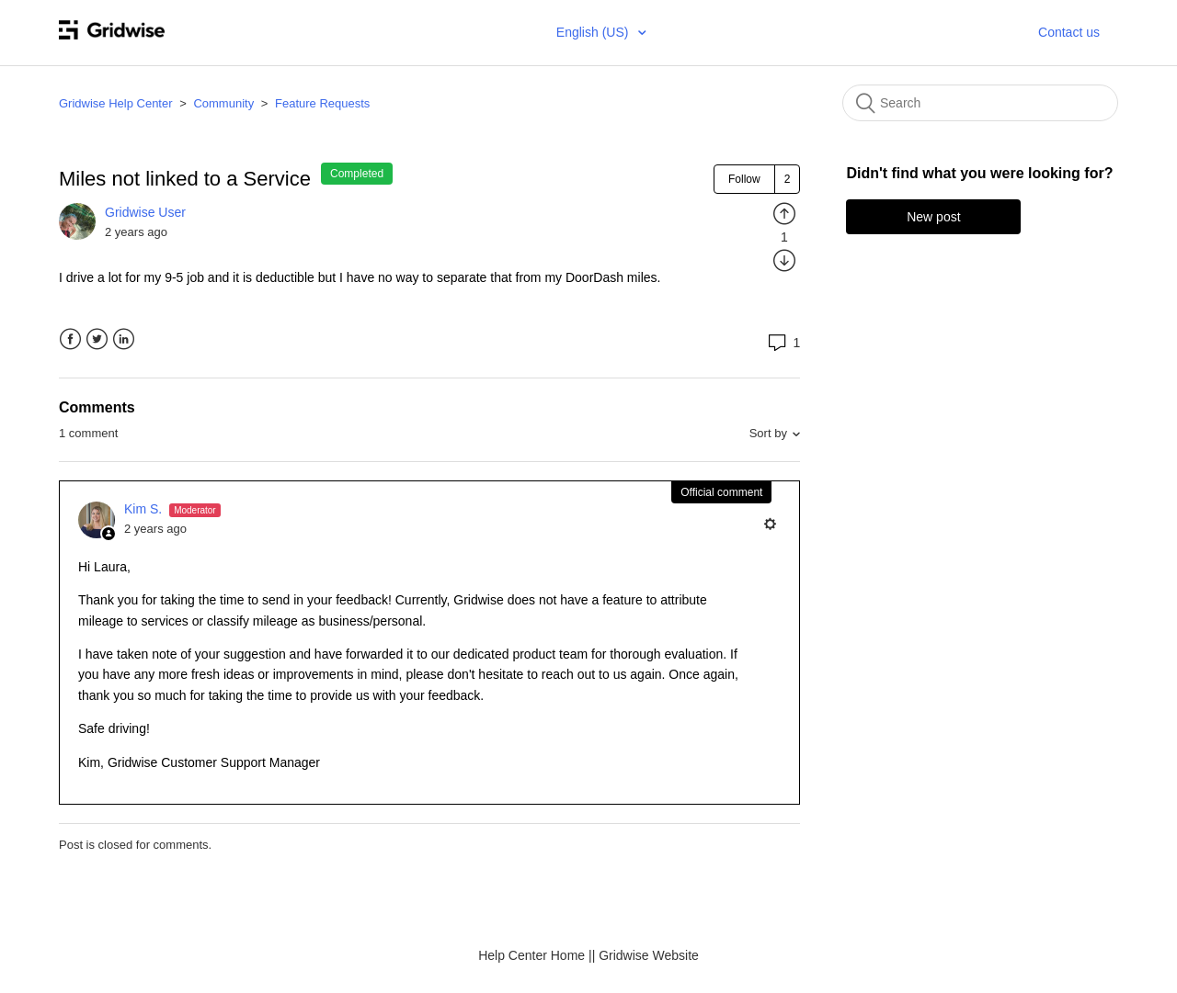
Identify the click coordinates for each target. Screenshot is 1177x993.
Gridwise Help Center (116, 103)
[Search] (980, 103)
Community (223, 103)
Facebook (70, 339)
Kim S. (145, 509)
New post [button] (933, 216)
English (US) (594, 32)
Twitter (97, 339)
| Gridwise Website (645, 955)
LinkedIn (123, 339)
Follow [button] (744, 179)
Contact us (1069, 32)
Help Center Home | (534, 955)
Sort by (768, 433)
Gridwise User (145, 212)
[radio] (784, 213)
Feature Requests (322, 103)
